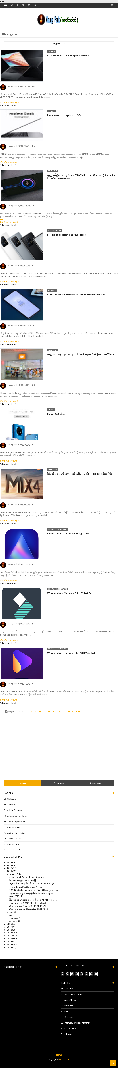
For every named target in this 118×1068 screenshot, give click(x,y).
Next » (69, 711)
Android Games (14, 827)
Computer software (57, 529)
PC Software (70, 1028)
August (13, 874)
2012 (9, 947)
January (13, 921)
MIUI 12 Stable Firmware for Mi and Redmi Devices (76, 294)
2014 (9, 941)
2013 (9, 944)
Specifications (54, 230)
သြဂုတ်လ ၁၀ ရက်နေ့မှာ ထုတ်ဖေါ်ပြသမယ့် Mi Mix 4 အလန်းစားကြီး (79, 473)
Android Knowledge (16, 833)
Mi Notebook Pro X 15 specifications (68, 55)
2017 (9, 932)
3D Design (12, 799)
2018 (9, 930)
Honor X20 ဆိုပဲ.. (56, 413)
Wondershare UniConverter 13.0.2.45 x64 (71, 652)
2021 (9, 871)
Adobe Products (14, 810)
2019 (9, 927)
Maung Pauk (64, 1060)
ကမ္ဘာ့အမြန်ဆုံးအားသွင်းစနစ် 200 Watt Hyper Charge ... (32, 883)
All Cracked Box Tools (17, 816)
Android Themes (14, 838)
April (12, 915)
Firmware (52, 290)
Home (59, 1054)
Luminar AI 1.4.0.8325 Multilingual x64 (68, 533)
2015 (9, 938)
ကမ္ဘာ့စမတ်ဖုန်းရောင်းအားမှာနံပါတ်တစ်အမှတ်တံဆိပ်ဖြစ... (31, 893)
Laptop (51, 51)
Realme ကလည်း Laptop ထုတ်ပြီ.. (64, 115)
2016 (9, 935)
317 (61, 711)
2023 (9, 865)
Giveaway (68, 1017)
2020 (9, 924)
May (11, 912)
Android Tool (13, 844)
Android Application (16, 821)
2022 (9, 868)
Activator (11, 804)
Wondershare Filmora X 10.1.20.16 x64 (69, 593)
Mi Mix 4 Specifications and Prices (66, 234)
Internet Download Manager (77, 1023)
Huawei (51, 410)
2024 (9, 862)
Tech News (52, 171)
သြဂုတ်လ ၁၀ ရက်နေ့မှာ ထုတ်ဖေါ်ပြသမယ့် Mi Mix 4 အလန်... (33, 900)
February (14, 918)
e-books (68, 1034)
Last (78, 711)
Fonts (66, 1011)
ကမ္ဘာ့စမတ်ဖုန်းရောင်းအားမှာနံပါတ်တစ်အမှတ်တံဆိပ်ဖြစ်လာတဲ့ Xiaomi (81, 354)
